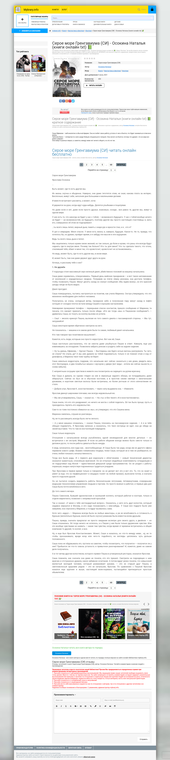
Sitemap (88, 748)
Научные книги (99, 22)
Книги (55, 9)
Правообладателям (24, 748)
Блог (64, 9)
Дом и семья (119, 24)
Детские (117, 22)
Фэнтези (125, 71)
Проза (75, 22)
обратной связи (89, 757)
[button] (56, 706)
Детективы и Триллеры (60, 24)
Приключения (57, 22)
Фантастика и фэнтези (39, 24)
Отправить (144, 739)
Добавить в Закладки (29, 31)
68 (111, 164)
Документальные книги (102, 24)
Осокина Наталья (104, 67)
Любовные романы (38, 22)
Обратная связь (75, 748)
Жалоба (64, 112)
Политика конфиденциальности (50, 748)
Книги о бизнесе (79, 24)
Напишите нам (86, 113)
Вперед (121, 164)
